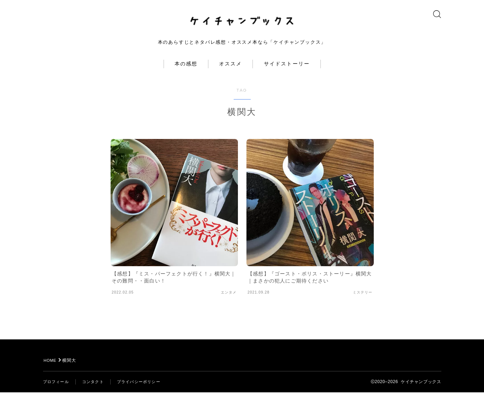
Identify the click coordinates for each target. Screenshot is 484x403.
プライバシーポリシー (144, 392)
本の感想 (186, 74)
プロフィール (57, 392)
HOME (51, 371)
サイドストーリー (287, 74)
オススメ (230, 74)
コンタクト (96, 392)
